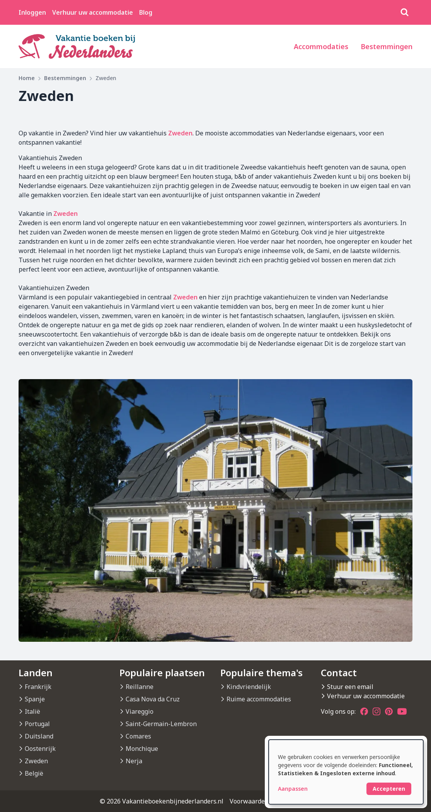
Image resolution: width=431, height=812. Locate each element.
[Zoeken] (404, 12)
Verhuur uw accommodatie (92, 12)
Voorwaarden (249, 801)
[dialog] (346, 772)
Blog (145, 12)
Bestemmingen (386, 46)
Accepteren (389, 788)
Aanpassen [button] (293, 788)
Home (27, 78)
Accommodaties (321, 46)
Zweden (180, 133)
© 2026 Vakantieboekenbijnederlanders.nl (161, 801)
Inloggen (32, 12)
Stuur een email (350, 686)
